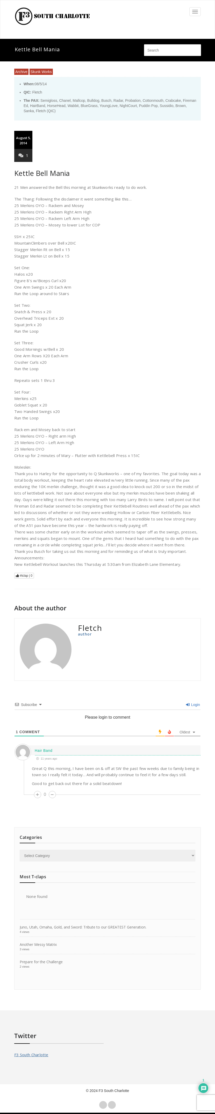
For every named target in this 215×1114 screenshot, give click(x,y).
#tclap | (24, 575)
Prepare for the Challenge (41, 961)
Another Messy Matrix (38, 944)
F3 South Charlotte (31, 1054)
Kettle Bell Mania (42, 173)
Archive (21, 72)
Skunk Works (41, 72)
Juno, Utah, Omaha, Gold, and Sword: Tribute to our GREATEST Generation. (83, 927)
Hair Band (44, 750)
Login (193, 705)
